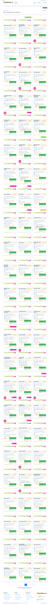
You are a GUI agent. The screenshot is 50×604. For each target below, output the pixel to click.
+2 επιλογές (27, 221)
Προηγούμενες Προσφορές (8, 597)
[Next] (38, 585)
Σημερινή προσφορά (7, 594)
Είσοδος (39, 2)
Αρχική (4, 10)
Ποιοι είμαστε (28, 594)
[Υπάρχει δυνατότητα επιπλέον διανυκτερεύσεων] (14, 27)
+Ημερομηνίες (22, 224)
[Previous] (12, 585)
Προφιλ (42, 0)
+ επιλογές (9, 29)
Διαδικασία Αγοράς (18, 594)
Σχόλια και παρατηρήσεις (18, 597)
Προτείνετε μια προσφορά (30, 597)
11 (35, 584)
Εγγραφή (44, 2)
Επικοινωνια (45, 0)
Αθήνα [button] (16, 2)
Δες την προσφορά (13, 35)
